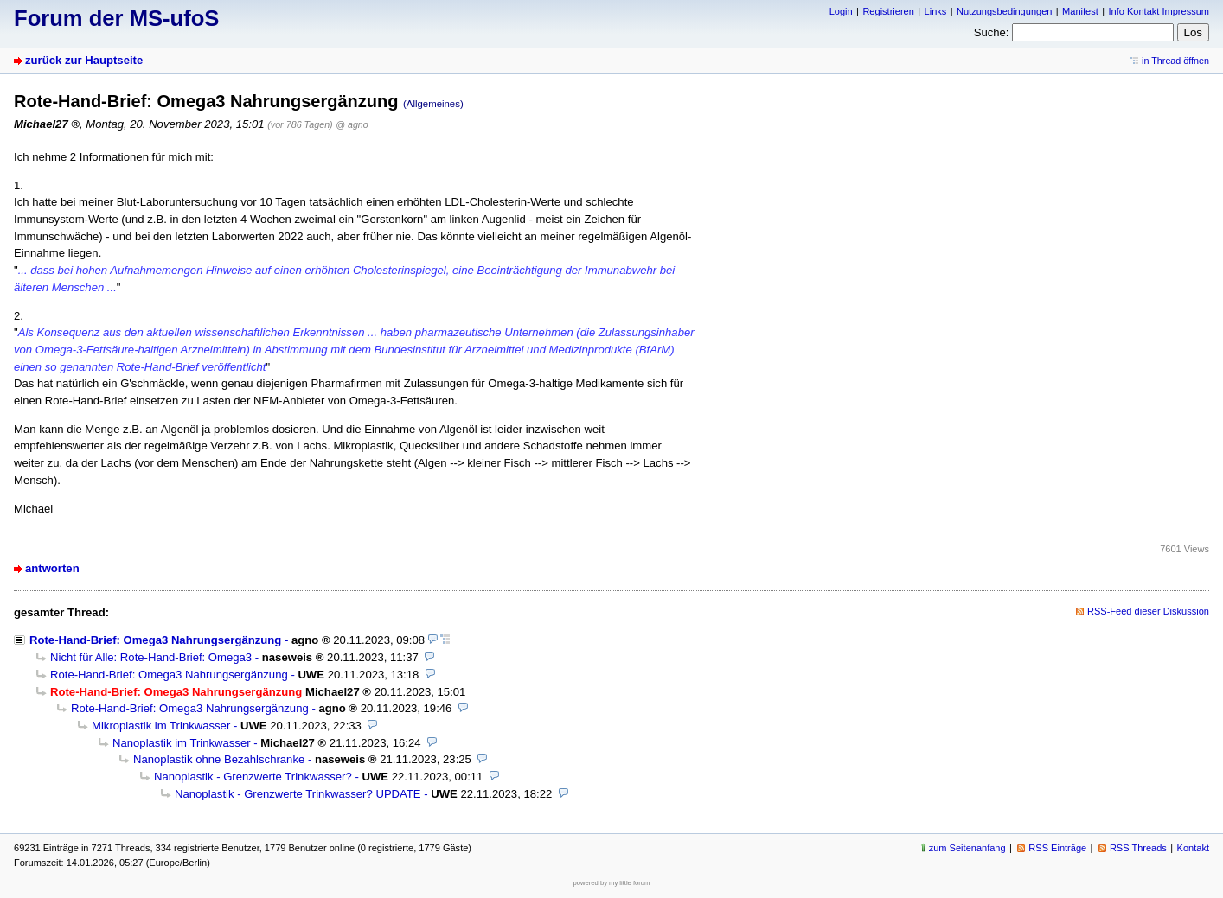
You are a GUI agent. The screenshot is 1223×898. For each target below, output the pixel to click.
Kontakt (1193, 848)
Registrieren (887, 11)
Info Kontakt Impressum (1159, 11)
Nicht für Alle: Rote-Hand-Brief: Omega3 (151, 657)
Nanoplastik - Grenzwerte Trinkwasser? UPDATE (298, 793)
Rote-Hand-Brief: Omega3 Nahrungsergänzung (155, 640)
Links (936, 11)
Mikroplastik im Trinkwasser (161, 725)
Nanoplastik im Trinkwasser (181, 742)
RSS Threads (1138, 848)
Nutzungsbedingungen (1004, 11)
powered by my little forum (611, 883)
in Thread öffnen (1175, 60)
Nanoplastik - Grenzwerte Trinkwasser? (253, 776)
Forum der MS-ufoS (116, 18)
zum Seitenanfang (967, 848)
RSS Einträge (1057, 848)
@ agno (352, 124)
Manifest (1080, 11)
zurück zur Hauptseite (84, 60)
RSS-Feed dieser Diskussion (1148, 611)
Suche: (991, 32)
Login (841, 11)
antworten (52, 568)
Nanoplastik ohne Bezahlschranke (218, 759)
